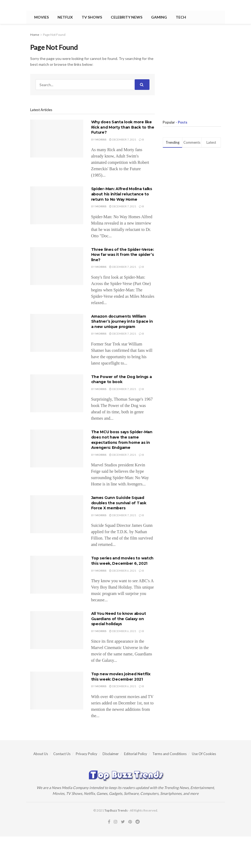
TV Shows (92, 17)
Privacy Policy (86, 754)
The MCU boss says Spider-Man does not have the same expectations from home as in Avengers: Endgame (121, 440)
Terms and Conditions (169, 754)
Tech (181, 17)
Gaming (159, 17)
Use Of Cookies (204, 754)
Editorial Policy (135, 754)
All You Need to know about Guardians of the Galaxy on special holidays (118, 618)
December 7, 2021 (122, 139)
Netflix (65, 17)
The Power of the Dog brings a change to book (121, 379)
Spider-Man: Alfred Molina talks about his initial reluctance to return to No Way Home (121, 193)
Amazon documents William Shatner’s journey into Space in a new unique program (122, 321)
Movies (41, 17)
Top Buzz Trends (116, 810)
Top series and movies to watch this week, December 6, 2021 (122, 561)
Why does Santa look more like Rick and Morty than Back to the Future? (122, 127)
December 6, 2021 (122, 570)
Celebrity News (126, 17)
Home (34, 35)
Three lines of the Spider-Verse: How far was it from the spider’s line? (122, 254)
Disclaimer (111, 754)
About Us (40, 754)
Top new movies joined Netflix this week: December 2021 (121, 677)
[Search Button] (142, 84)
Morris (101, 139)
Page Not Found (54, 35)
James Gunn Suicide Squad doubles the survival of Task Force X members (118, 502)
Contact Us (62, 754)
